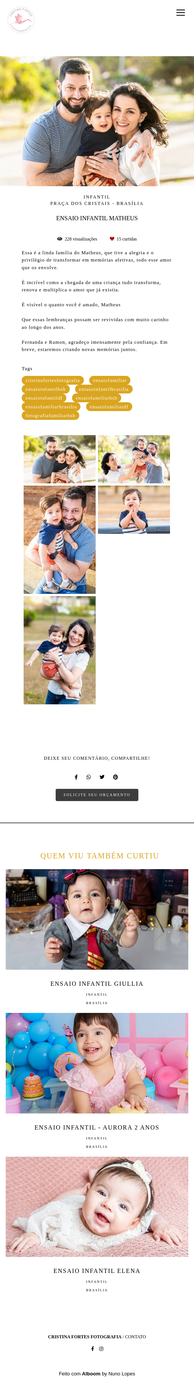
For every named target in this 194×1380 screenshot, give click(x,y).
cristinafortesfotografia (53, 380)
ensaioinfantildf (44, 398)
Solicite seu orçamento (97, 795)
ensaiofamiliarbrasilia (51, 407)
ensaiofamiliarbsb (96, 398)
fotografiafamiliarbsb (50, 415)
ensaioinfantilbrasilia (104, 389)
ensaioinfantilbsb (46, 389)
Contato (135, 1336)
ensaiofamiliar (110, 380)
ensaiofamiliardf (109, 407)
